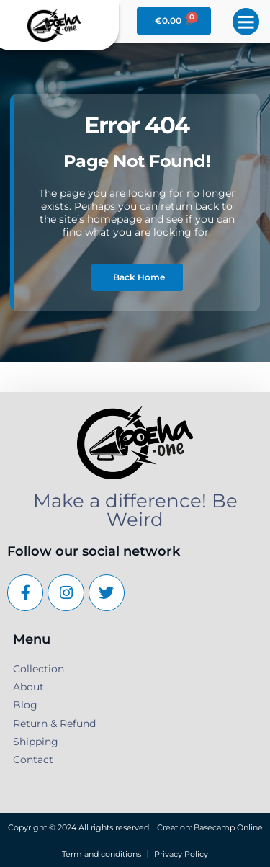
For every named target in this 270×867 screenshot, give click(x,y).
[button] (246, 21)
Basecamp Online (228, 827)
